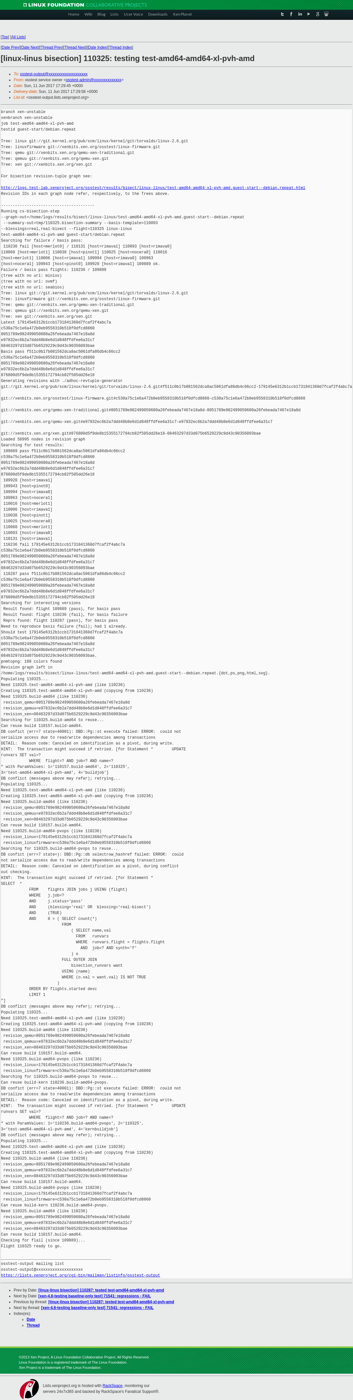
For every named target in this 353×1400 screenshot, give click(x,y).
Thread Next (75, 47)
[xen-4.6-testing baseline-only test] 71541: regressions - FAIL (94, 1296)
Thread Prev (51, 47)
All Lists (18, 37)
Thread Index (120, 47)
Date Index (97, 47)
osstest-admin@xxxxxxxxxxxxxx (93, 80)
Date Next (29, 47)
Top (5, 37)
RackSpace (112, 1385)
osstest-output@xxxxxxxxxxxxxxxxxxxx (54, 74)
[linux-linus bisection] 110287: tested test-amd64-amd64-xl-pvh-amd (101, 1290)
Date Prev (10, 47)
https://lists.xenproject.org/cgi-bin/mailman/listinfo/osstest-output (80, 1275)
